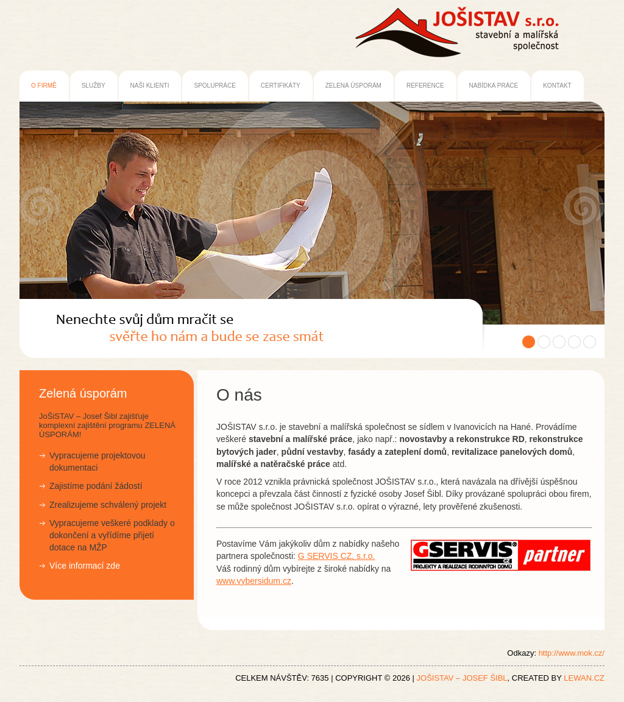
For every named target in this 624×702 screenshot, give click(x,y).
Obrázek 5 (589, 341)
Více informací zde (84, 565)
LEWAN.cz (584, 678)
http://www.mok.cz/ (571, 653)
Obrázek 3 (559, 341)
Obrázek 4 (574, 341)
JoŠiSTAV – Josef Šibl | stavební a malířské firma (189, 327)
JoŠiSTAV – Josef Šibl (462, 678)
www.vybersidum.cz (253, 581)
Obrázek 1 (528, 341)
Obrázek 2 (543, 341)
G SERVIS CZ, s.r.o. (336, 556)
